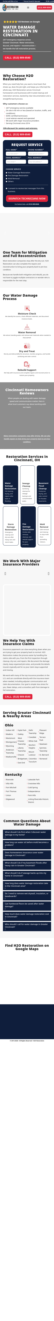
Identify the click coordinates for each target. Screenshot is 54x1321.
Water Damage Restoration (19, 172)
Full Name (11, 150)
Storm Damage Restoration (10, 527)
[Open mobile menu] (28, 7)
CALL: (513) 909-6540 (17, 57)
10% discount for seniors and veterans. (20, 128)
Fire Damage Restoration (18, 175)
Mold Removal (14, 178)
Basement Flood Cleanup (43, 486)
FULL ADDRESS (34, 157)
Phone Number (35, 150)
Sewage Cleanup (26, 484)
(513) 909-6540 (44, 7)
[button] (27, 834)
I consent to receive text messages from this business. (26, 189)
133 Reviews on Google (29, 21)
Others (11, 181)
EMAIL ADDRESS (13, 157)
